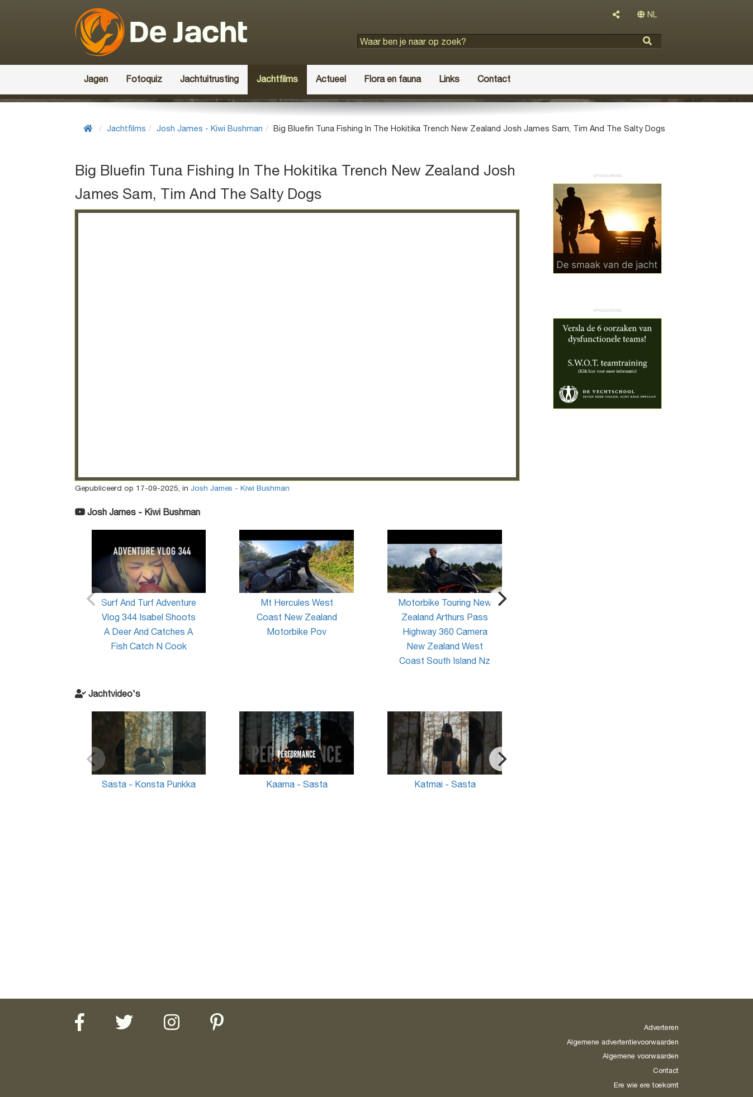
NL (647, 14)
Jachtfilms (126, 128)
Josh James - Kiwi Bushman (210, 128)
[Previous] (92, 599)
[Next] (501, 599)
